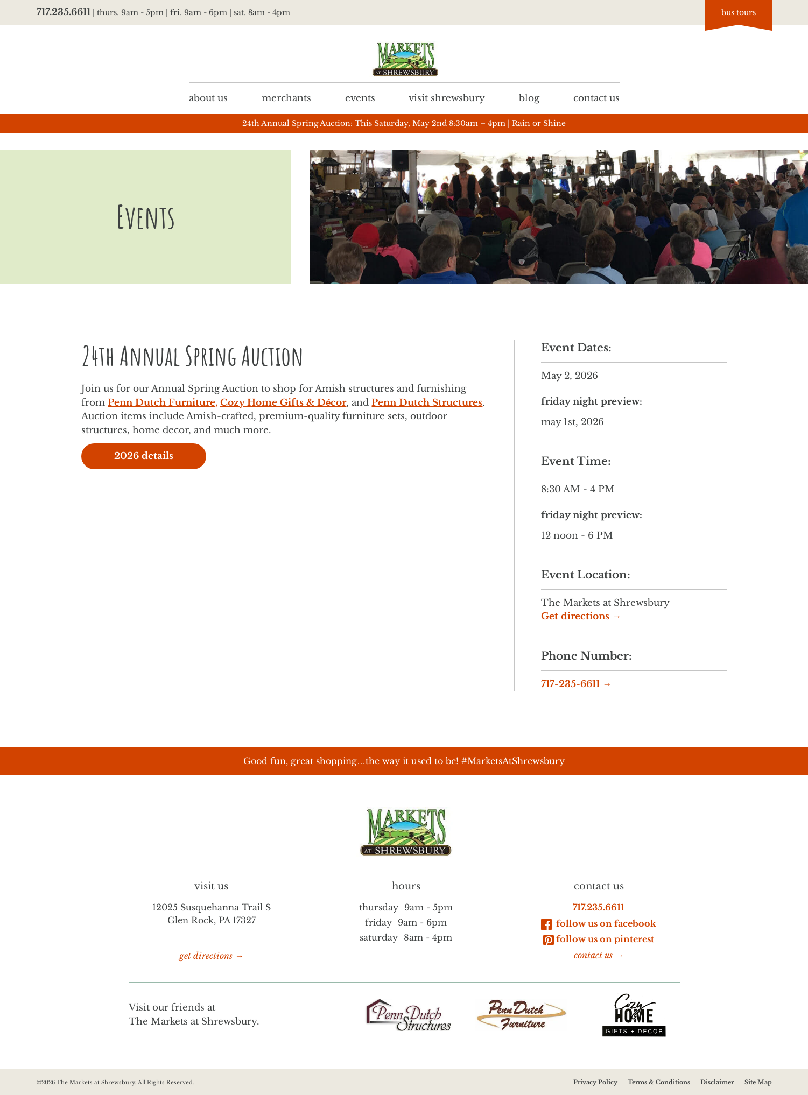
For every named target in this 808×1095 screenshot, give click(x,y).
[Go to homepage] (404, 59)
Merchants (286, 97)
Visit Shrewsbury (447, 97)
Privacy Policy (595, 1082)
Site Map (757, 1082)
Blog (529, 97)
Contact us (596, 97)
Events (360, 97)
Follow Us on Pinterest (598, 939)
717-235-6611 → (576, 684)
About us (208, 97)
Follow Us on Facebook (598, 923)
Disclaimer (717, 1082)
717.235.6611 (63, 12)
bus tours (738, 12)
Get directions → (581, 617)
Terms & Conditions (659, 1082)
